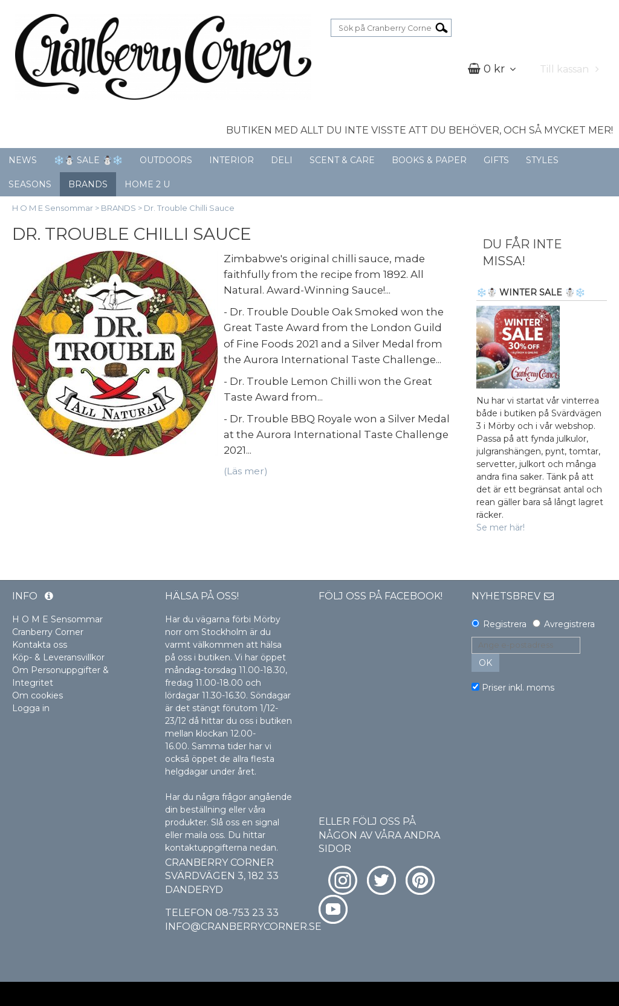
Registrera (505, 624)
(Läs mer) (246, 471)
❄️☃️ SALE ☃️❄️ (88, 160)
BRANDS (88, 184)
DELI (282, 160)
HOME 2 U (147, 184)
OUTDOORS (166, 160)
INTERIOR (231, 160)
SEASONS (29, 184)
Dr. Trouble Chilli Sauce (189, 208)
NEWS (22, 160)
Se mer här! (500, 527)
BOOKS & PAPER (429, 160)
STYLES (542, 160)
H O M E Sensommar (52, 208)
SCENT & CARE (342, 160)
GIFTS (496, 160)
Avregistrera (569, 624)
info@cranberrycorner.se (243, 926)
